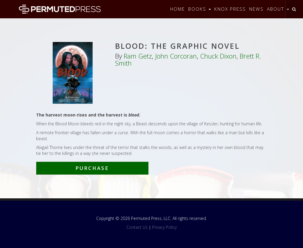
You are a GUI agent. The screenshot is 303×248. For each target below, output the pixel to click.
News (256, 9)
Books (199, 9)
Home (177, 9)
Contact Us (137, 227)
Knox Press (230, 9)
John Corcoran (176, 56)
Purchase (92, 168)
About (278, 9)
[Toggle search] (294, 9)
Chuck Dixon (218, 56)
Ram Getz (138, 56)
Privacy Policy (164, 227)
